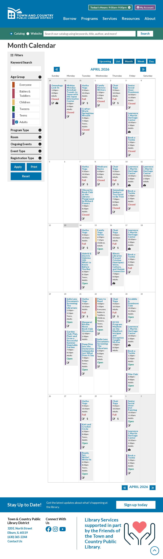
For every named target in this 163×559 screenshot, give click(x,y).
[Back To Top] (154, 550)
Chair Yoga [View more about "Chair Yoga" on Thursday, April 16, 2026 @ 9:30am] (115, 231)
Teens (23, 115)
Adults (23, 122)
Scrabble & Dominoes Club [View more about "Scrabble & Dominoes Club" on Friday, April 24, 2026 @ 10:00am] (133, 302)
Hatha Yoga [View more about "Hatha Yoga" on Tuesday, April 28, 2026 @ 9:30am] (85, 402)
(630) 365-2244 (17, 537)
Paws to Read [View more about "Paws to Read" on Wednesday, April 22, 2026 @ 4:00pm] (101, 300)
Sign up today (136, 504)
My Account (145, 7)
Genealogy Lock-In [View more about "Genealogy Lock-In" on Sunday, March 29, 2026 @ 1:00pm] (57, 86)
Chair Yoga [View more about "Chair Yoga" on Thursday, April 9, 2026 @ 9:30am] (115, 168)
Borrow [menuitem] (69, 18)
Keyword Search (21, 62)
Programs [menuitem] (89, 18)
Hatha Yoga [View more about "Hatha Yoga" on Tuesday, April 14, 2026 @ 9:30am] (85, 231)
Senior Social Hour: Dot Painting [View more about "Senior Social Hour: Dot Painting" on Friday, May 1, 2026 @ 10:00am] (132, 405)
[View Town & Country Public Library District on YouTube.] (62, 530)
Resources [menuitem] (131, 18)
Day (151, 61)
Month (129, 61)
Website (36, 33)
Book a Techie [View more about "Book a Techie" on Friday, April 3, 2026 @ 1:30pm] (131, 138)
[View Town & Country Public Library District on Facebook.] (49, 530)
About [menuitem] (150, 18)
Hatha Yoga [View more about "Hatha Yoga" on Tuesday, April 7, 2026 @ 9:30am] (85, 168)
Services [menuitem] (110, 18)
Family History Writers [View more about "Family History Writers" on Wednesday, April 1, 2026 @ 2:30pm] (101, 87)
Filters (18, 55)
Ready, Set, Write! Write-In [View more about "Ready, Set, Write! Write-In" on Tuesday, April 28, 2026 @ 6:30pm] (86, 456)
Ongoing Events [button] (21, 144)
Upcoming (105, 61)
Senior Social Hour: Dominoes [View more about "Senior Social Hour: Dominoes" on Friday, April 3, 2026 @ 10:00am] (133, 88)
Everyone (25, 84)
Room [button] (14, 137)
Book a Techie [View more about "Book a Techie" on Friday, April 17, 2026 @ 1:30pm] (131, 255)
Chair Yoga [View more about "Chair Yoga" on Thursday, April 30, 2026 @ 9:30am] (115, 402)
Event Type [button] (18, 151)
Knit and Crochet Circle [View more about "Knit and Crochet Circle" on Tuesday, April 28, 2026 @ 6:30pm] (86, 426)
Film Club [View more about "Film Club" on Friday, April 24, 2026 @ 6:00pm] (133, 374)
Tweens (24, 109)
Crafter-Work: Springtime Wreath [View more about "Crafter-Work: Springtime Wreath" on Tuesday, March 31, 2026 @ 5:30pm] (88, 112)
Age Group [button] (18, 77)
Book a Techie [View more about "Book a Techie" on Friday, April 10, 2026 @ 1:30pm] (131, 192)
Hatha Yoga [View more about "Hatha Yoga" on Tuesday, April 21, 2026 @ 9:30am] (85, 300)
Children (24, 102)
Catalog (19, 33)
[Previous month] (57, 69)
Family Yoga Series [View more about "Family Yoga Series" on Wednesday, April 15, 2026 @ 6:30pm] (100, 232)
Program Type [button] (20, 130)
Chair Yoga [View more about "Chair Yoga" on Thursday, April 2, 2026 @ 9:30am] (115, 86)
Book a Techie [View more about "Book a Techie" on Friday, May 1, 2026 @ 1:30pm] (131, 456)
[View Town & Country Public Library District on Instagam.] (55, 530)
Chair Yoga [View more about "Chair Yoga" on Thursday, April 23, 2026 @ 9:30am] (115, 300)
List (118, 61)
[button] (110, 7)
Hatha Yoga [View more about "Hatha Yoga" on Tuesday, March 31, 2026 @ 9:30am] (85, 86)
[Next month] (143, 69)
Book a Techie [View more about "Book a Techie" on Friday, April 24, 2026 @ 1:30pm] (131, 352)
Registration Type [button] (22, 158)
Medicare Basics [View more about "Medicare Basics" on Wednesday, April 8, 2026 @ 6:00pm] (102, 168)
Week (141, 61)
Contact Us (14, 541)
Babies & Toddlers (24, 93)
